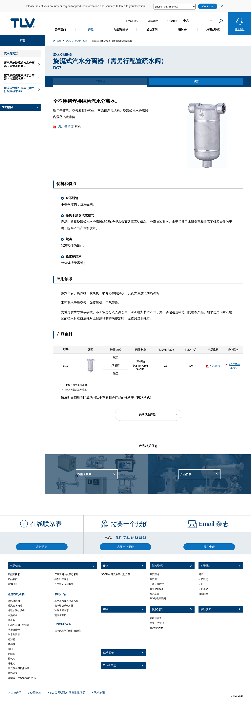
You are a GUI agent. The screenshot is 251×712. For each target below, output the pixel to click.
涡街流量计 (14, 629)
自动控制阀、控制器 (18, 625)
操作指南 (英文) (234, 366)
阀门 (10, 649)
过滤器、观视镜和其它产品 (22, 678)
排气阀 (11, 658)
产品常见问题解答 (63, 584)
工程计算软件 (157, 584)
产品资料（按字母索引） (67, 574)
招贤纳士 (203, 593)
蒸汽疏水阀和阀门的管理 (67, 630)
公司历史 (203, 589)
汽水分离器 (66, 126)
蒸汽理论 (154, 574)
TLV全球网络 (156, 627)
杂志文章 (154, 593)
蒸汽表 (153, 579)
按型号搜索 (14, 574)
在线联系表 (156, 618)
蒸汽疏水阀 (14, 600)
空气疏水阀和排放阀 (18, 668)
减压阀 (11, 620)
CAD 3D (12, 584)
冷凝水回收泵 (61, 610)
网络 (201, 574)
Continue (207, 6)
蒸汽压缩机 (60, 615)
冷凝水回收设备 (16, 610)
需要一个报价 (157, 623)
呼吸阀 (11, 663)
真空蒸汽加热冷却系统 (66, 600)
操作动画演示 (61, 579)
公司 (201, 584)
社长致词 (203, 579)
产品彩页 (12, 579)
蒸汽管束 (12, 673)
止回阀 (11, 653)
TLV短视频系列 (158, 598)
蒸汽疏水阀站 (15, 605)
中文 (186, 20)
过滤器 (11, 639)
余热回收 (12, 615)
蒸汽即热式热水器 (63, 605)
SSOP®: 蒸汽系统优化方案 (115, 574)
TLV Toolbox (156, 589)
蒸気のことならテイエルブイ (22, 23)
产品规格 (214, 366)
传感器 (11, 644)
